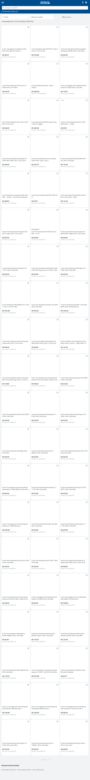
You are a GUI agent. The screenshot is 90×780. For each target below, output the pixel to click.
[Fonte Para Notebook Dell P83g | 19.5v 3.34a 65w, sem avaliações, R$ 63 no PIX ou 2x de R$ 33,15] (16, 445)
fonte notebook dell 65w (24, 770)
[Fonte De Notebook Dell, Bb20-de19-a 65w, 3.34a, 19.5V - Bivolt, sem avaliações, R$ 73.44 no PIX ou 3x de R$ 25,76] (74, 189)
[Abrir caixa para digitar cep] (9, 11)
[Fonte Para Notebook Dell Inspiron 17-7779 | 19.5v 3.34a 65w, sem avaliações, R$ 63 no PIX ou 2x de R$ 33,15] (45, 482)
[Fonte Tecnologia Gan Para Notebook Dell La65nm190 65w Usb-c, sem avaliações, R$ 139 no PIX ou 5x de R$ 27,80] (45, 701)
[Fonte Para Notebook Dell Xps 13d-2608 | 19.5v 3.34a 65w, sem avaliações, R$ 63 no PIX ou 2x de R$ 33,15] (16, 409)
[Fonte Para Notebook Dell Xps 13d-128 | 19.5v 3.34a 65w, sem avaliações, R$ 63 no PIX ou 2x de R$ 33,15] (45, 518)
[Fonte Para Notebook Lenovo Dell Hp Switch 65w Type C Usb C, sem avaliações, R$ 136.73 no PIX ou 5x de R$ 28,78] (45, 153)
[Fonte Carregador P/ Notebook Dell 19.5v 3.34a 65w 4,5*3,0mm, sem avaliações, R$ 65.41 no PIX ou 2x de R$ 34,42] (16, 43)
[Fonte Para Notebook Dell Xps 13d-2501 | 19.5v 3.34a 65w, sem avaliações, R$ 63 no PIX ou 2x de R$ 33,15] (45, 299)
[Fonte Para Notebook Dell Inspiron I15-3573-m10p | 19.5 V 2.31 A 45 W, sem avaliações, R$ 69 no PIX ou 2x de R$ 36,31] (16, 226)
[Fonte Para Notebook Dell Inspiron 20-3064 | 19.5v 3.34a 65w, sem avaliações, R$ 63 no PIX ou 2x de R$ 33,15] (74, 409)
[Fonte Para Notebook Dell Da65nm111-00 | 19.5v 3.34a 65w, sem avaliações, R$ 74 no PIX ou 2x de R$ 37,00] (74, 153)
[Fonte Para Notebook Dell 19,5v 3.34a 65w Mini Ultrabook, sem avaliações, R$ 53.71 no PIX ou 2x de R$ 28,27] (74, 664)
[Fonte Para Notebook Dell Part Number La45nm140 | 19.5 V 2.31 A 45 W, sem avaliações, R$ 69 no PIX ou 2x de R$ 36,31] (16, 335)
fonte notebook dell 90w (9, 770)
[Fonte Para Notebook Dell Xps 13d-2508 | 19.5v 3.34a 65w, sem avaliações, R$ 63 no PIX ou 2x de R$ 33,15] (74, 372)
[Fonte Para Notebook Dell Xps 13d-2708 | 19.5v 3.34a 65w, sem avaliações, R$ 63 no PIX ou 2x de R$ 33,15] (16, 555)
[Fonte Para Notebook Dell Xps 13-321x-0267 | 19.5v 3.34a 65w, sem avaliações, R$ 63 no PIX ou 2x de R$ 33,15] (74, 482)
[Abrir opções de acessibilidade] (83, 2)
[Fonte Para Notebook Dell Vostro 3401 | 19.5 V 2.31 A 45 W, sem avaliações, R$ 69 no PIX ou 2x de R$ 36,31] (16, 116)
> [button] (47, 760)
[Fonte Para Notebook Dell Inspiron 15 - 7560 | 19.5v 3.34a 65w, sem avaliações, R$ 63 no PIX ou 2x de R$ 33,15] (74, 262)
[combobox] (45, 8)
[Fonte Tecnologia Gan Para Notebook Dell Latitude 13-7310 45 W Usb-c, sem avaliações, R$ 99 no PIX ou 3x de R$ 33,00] (74, 701)
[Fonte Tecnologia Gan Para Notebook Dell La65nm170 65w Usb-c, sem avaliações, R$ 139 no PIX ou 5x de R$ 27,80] (74, 591)
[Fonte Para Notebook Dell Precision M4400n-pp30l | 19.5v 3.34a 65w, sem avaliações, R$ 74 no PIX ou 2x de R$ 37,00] (74, 628)
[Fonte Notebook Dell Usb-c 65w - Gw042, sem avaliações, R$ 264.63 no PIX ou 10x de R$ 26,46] (45, 80)
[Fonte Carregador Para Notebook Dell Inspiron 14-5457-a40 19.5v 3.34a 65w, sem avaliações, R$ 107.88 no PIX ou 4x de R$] (45, 664)
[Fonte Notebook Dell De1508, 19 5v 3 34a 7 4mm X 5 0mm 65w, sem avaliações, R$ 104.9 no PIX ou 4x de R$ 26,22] (16, 299)
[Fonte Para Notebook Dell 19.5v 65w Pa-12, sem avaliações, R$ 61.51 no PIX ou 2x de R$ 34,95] (45, 189)
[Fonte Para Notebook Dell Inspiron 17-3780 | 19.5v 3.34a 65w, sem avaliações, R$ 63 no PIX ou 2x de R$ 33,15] (16, 737)
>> (49, 760)
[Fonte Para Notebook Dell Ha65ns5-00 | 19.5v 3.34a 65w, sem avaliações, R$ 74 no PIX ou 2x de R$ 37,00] (16, 664)
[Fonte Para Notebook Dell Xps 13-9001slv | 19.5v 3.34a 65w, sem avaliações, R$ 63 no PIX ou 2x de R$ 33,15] (45, 445)
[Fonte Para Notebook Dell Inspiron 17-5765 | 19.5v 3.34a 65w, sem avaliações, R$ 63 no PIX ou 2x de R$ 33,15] (45, 409)
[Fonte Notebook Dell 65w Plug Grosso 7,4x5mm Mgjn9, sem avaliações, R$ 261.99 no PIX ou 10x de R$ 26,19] (45, 116)
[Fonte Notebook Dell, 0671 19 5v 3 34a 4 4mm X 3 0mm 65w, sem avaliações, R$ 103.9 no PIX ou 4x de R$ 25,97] (45, 43)
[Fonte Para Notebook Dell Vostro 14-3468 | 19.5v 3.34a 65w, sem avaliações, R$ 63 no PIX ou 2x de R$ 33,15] (16, 80)
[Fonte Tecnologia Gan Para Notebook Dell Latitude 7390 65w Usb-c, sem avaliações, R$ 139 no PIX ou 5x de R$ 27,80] (16, 701)
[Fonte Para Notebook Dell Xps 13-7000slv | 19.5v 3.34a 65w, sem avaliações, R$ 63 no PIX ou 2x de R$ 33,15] (45, 737)
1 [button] (42, 760)
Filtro (5, 17)
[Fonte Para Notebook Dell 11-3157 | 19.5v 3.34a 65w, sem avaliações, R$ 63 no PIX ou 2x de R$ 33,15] (45, 555)
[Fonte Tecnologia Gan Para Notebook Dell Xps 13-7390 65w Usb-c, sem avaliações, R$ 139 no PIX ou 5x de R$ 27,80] (16, 518)
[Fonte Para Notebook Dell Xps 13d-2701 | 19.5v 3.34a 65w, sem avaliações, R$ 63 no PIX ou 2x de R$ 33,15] (74, 445)
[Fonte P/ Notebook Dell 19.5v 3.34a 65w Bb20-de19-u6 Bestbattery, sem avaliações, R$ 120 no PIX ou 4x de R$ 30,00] (74, 299)
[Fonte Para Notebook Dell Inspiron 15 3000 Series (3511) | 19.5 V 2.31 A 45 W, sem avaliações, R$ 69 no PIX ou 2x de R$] (74, 555)
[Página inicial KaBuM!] (45, 2)
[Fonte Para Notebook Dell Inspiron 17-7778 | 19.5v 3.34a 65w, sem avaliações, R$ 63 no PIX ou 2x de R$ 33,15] (74, 518)
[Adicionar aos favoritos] (28, 27)
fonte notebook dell (38, 770)
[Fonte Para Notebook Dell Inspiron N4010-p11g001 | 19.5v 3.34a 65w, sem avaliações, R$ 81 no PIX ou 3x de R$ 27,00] (16, 628)
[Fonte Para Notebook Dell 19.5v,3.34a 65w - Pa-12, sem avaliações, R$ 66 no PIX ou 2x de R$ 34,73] (45, 226)
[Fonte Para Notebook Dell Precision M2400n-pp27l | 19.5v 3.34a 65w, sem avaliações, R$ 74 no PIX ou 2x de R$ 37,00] (45, 628)
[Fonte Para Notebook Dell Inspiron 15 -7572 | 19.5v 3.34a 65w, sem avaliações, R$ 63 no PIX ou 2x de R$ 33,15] (16, 262)
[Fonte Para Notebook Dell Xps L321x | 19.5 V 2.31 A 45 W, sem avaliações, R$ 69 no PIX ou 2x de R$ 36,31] (74, 737)
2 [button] (44, 760)
